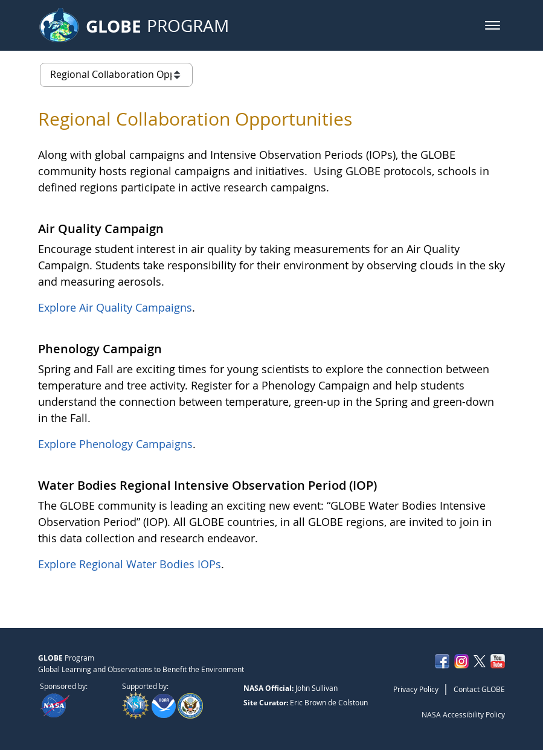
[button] (492, 25)
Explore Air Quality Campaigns (115, 307)
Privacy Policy (416, 689)
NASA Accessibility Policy (463, 714)
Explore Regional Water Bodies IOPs (129, 564)
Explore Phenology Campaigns (115, 444)
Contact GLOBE (479, 689)
